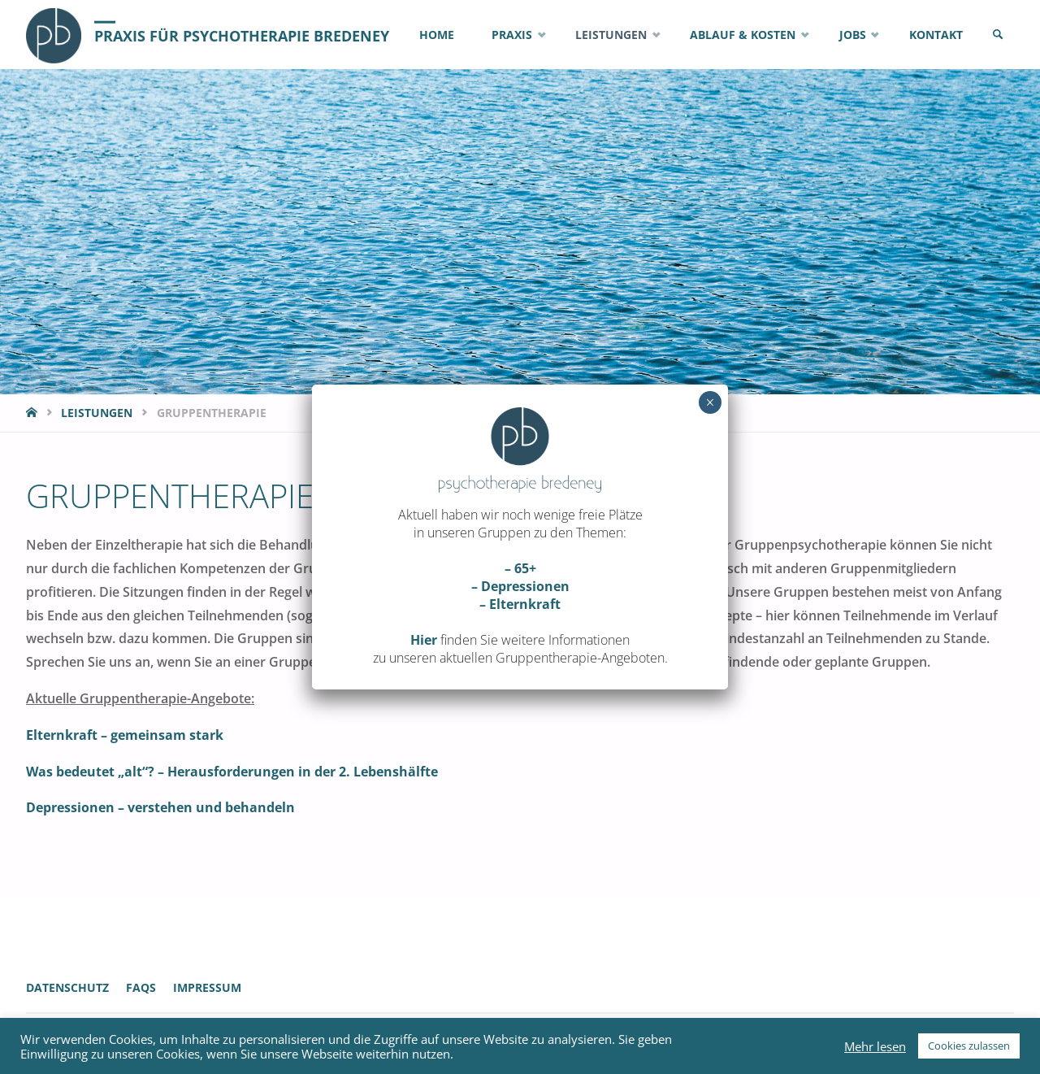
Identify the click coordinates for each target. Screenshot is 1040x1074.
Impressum (207, 987)
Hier (423, 640)
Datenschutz (67, 987)
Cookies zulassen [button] (969, 1045)
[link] (997, 34)
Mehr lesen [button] (875, 1046)
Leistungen (96, 412)
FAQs (141, 987)
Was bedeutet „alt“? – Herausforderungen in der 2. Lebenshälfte (232, 771)
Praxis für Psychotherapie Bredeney (241, 35)
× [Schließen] (709, 402)
